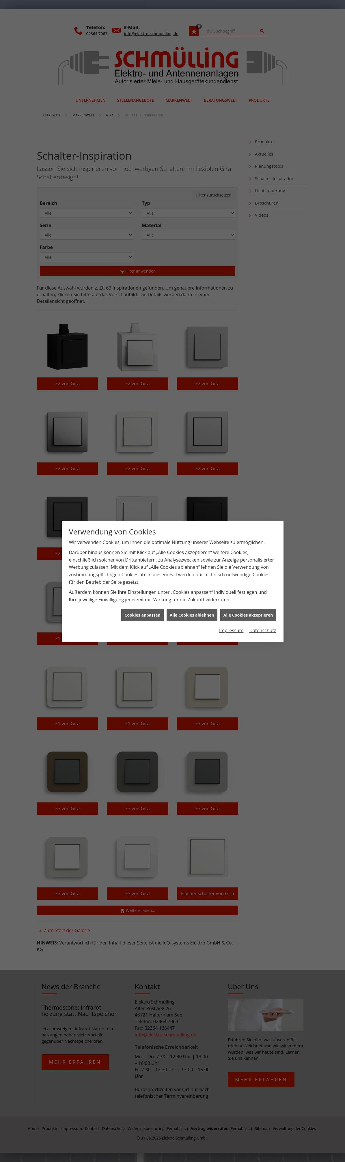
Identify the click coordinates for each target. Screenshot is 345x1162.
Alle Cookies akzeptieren (248, 607)
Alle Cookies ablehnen (192, 607)
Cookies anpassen (142, 607)
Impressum (231, 622)
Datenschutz (262, 622)
